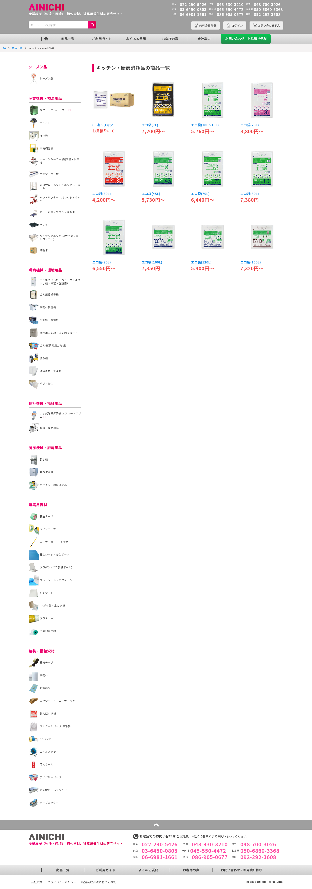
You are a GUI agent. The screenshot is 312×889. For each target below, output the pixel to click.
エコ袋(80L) (249, 193)
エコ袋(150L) (250, 262)
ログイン (237, 25)
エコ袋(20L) (249, 125)
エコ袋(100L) (152, 262)
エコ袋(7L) (150, 125)
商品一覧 (68, 38)
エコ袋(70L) (200, 193)
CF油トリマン (102, 125)
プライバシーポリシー (62, 882)
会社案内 (204, 38)
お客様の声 (170, 38)
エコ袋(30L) (101, 193)
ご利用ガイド (102, 38)
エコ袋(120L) (201, 262)
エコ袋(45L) (151, 193)
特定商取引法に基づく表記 (98, 882)
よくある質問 (136, 38)
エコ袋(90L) (101, 262)
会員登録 (208, 25)
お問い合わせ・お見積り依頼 (246, 38)
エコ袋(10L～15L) (205, 125)
